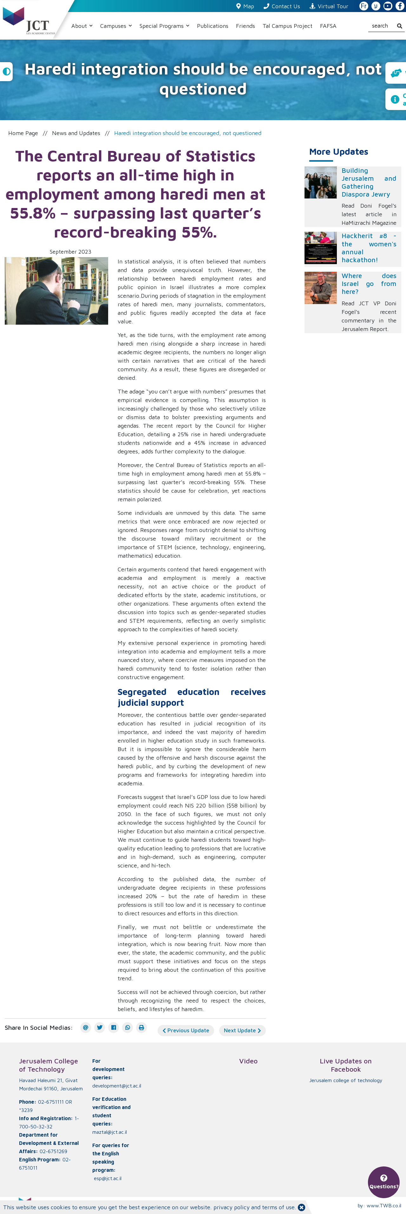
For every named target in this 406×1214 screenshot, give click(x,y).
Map (245, 6)
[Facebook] (113, 1027)
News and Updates (76, 133)
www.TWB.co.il (384, 1205)
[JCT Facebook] (400, 6)
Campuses (114, 26)
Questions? (384, 1182)
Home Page (23, 133)
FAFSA (328, 26)
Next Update (242, 1030)
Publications (212, 26)
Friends (245, 26)
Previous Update (185, 1030)
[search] (386, 26)
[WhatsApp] (127, 1027)
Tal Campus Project (287, 26)
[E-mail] (85, 1027)
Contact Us (282, 6)
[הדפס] (141, 1027)
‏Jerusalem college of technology (346, 1080)
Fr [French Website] (364, 6)
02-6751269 (53, 1151)
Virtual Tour (329, 6)
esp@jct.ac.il (107, 1178)
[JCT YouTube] (387, 6)
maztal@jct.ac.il (109, 1132)
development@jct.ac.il (116, 1085)
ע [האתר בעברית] (376, 6)
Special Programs (162, 26)
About (79, 26)
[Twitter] (99, 1027)
